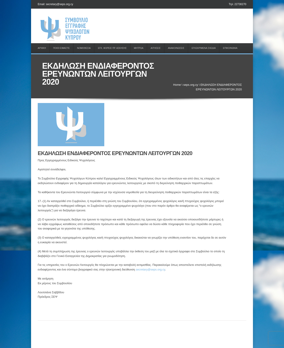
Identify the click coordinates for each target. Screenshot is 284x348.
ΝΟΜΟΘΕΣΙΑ (84, 48)
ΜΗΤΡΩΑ (138, 48)
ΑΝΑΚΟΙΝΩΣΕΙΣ (176, 48)
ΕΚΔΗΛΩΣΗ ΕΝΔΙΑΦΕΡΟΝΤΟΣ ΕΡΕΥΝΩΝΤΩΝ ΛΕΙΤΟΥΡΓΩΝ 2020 (115, 153)
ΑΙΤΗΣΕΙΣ (156, 48)
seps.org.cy (190, 84)
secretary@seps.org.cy (150, 269)
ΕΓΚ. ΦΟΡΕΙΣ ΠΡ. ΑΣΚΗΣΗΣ (112, 48)
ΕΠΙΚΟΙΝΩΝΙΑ (230, 48)
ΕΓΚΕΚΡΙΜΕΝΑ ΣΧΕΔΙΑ (204, 48)
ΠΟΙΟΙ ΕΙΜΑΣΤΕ (61, 48)
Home (177, 84)
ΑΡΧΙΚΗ (42, 48)
